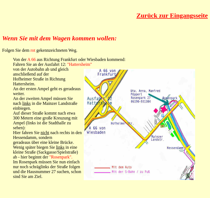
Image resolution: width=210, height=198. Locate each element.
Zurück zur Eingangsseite (172, 15)
